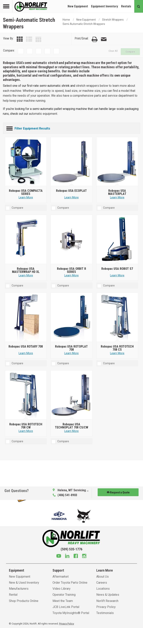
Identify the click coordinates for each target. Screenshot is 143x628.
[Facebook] (75, 556)
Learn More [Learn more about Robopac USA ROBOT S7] (117, 275)
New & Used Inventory (24, 582)
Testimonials (105, 613)
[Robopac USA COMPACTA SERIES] (25, 161)
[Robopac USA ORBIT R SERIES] (71, 239)
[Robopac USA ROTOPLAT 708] (71, 317)
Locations (103, 588)
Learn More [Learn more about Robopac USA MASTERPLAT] (117, 197)
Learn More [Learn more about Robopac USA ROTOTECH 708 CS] (117, 353)
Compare (130, 51)
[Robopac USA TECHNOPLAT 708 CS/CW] (71, 395)
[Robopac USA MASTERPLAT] (117, 161)
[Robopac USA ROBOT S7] (117, 239)
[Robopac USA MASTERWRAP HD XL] (25, 239)
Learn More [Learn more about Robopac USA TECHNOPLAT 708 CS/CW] (71, 431)
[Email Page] (104, 39)
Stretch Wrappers (113, 19)
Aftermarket (61, 576)
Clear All (113, 50)
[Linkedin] (67, 556)
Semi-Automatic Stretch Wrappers (84, 23)
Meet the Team (63, 601)
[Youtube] (58, 556)
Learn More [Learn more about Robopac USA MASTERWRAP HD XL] (26, 275)
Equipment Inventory (104, 6)
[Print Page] (94, 39)
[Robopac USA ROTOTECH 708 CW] (25, 395)
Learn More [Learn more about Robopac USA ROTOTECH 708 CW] (26, 431)
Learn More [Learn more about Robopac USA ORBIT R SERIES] (71, 275)
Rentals (126, 6)
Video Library (62, 588)
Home (66, 19)
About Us (102, 576)
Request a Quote (118, 492)
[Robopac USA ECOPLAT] (71, 161)
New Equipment (78, 6)
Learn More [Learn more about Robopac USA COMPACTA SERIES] (26, 197)
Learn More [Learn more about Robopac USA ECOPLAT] (71, 197)
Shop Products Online (23, 601)
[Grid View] (20, 39)
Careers (101, 582)
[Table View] (38, 39)
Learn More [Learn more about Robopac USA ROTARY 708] (26, 353)
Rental (13, 594)
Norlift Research (107, 601)
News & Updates (107, 594)
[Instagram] (84, 556)
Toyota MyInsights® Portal (71, 613)
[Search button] (138, 6)
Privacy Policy (106, 607)
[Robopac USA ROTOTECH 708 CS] (117, 317)
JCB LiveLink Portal (66, 607)
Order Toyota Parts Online (70, 582)
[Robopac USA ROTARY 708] (25, 317)
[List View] (29, 39)
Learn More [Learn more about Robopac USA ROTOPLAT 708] (71, 353)
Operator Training (64, 594)
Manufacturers (18, 588)
